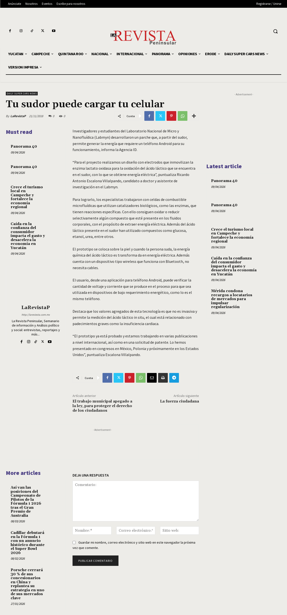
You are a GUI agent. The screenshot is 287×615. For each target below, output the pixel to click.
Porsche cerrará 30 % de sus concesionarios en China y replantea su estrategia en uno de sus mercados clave (27, 584)
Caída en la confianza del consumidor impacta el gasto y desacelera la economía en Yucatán (28, 236)
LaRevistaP (18, 116)
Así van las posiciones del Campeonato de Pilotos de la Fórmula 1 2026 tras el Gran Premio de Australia (26, 501)
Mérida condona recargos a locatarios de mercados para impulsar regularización (231, 299)
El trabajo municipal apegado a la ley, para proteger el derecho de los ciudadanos (102, 406)
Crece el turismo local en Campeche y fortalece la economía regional (27, 197)
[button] (275, 31)
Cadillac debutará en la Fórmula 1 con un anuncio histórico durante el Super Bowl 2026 (27, 543)
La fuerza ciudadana (179, 401)
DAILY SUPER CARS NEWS (22, 93)
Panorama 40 (24, 146)
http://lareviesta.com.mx (36, 314)
